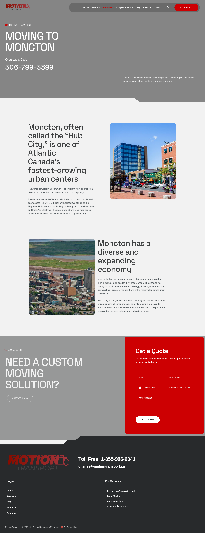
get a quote (147, 420)
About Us (11, 507)
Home (10, 490)
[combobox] (179, 388)
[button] (100, 7)
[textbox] (178, 387)
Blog (9, 502)
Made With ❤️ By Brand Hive (63, 527)
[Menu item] (86, 7)
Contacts (11, 513)
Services (11, 496)
